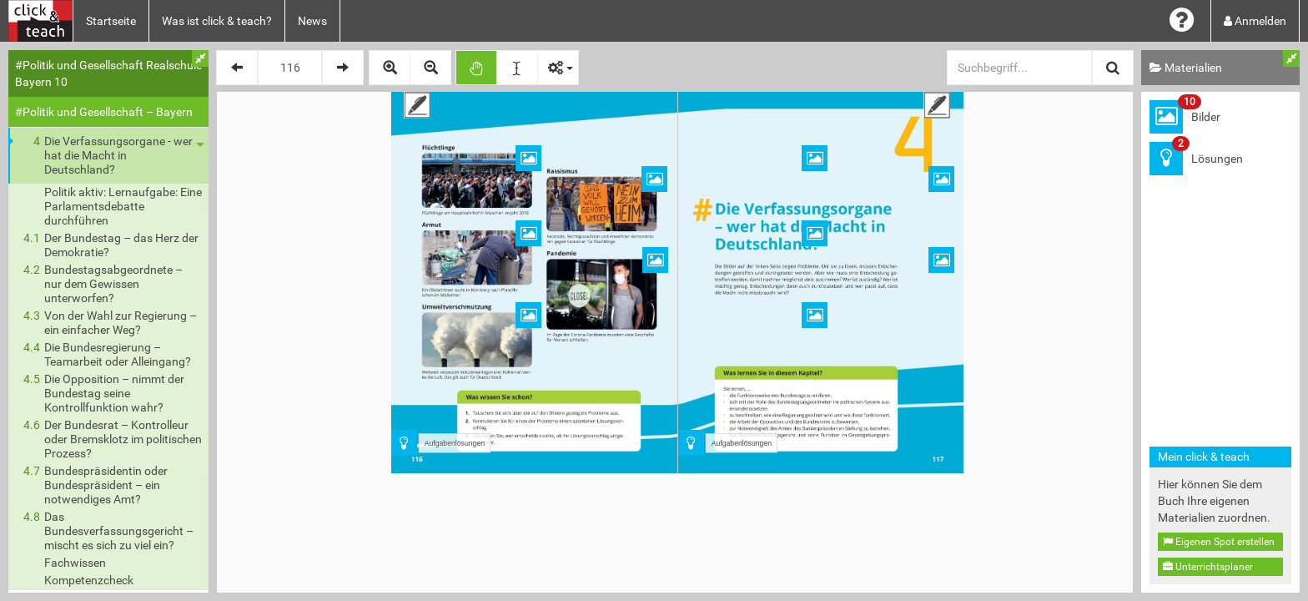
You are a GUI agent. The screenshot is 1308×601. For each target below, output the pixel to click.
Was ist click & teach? (217, 21)
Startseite (111, 21)
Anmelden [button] (1255, 21)
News (312, 21)
